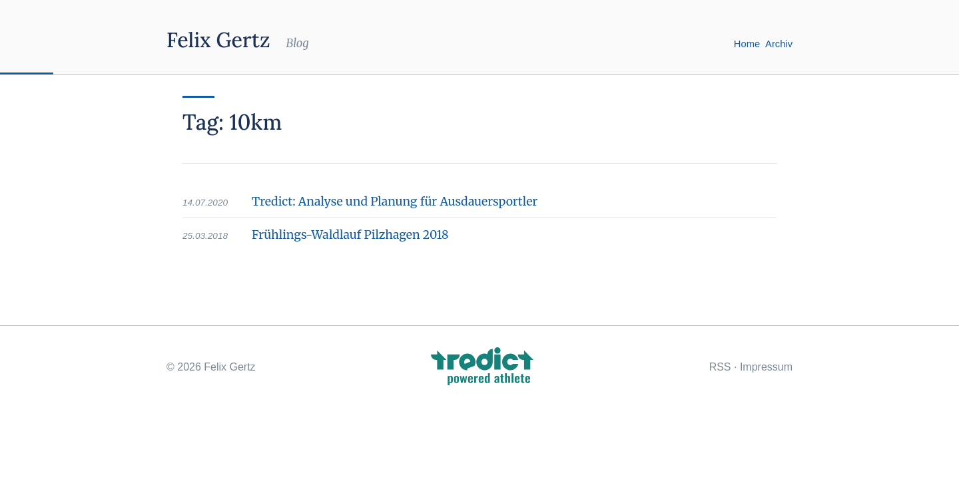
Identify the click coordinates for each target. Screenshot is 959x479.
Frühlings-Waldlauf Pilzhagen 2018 (350, 235)
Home (747, 44)
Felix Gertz (218, 40)
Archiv (779, 44)
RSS (720, 367)
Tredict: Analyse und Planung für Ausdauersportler (394, 201)
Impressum (766, 367)
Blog (297, 43)
